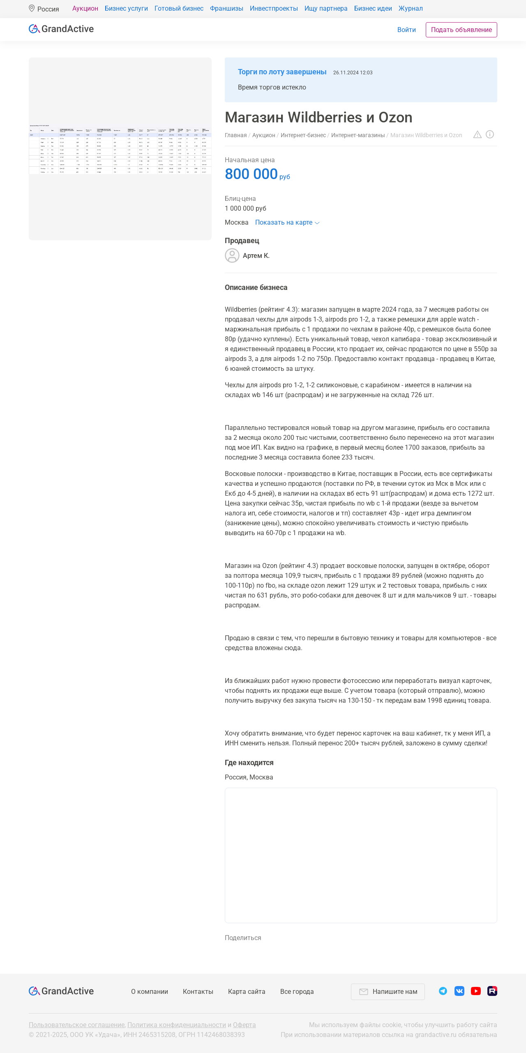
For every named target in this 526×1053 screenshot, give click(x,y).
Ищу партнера (326, 8)
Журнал (411, 8)
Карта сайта (246, 992)
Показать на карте (283, 222)
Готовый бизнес (179, 8)
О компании (149, 992)
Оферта (244, 1025)
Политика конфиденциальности (176, 1025)
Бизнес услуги (126, 8)
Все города (297, 992)
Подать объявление (461, 30)
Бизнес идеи (373, 8)
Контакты (198, 992)
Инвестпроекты (274, 8)
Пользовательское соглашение (77, 1025)
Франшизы (226, 8)
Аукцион (85, 8)
